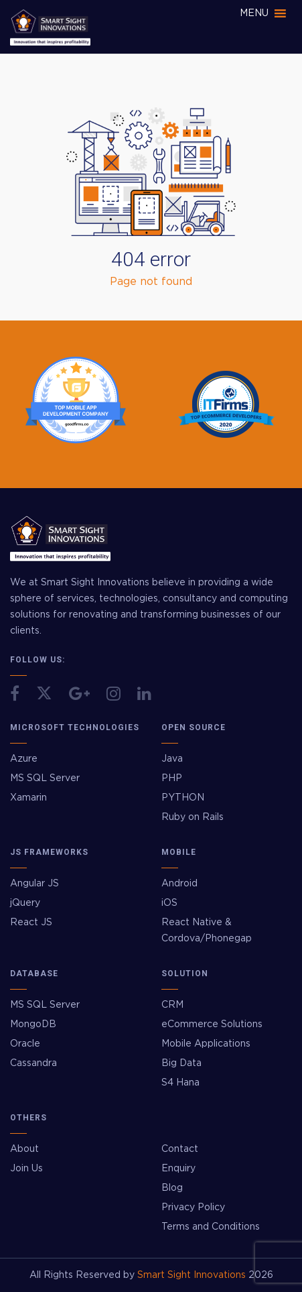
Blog (172, 1188)
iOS (169, 903)
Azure (23, 759)
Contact (179, 1149)
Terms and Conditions (210, 1227)
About (24, 1149)
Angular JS (34, 883)
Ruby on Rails (192, 817)
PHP (171, 778)
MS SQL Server (45, 778)
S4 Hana (180, 1083)
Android (179, 883)
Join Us (26, 1168)
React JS (31, 922)
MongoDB (33, 1024)
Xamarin (28, 798)
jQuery (25, 903)
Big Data (181, 1063)
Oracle (25, 1044)
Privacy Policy (193, 1207)
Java (172, 759)
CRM (172, 1005)
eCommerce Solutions (211, 1024)
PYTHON (182, 798)
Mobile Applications (205, 1044)
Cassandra (33, 1063)
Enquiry (178, 1168)
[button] (254, 13)
